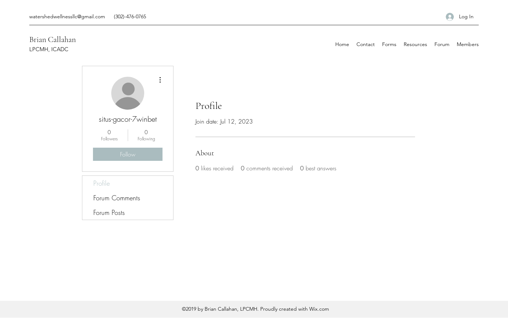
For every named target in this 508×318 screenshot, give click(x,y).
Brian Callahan (52, 39)
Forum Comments (116, 197)
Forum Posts (109, 212)
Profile (101, 183)
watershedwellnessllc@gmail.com (67, 16)
